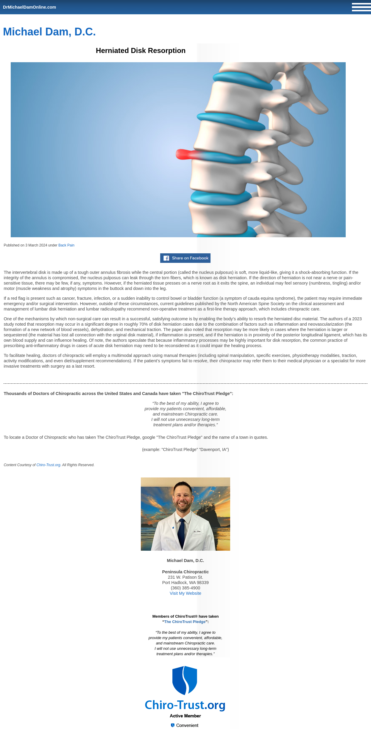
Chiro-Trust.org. (49, 465)
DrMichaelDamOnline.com (29, 7)
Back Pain (66, 245)
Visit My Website (185, 593)
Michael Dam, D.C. (49, 32)
